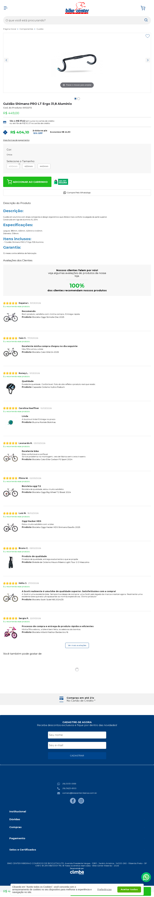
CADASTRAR (77, 755)
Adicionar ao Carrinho (27, 181)
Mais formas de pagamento (16, 140)
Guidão (39, 29)
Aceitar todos (129, 889)
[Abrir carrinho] (145, 8)
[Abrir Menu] (5, 8)
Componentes (26, 29)
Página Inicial (10, 29)
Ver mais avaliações (77, 645)
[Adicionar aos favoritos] (148, 36)
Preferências (104, 889)
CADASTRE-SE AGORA (77, 722)
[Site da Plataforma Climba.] (77, 871)
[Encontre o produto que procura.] (146, 20)
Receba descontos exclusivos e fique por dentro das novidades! (77, 725)
